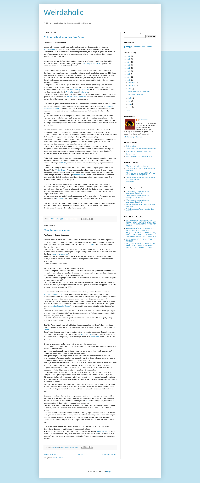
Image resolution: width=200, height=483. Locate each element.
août (130, 89)
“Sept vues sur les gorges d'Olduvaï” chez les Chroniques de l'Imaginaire (140, 174)
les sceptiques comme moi (91, 64)
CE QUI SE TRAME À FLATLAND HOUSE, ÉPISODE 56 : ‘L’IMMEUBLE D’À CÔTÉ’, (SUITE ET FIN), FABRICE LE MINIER (141, 245)
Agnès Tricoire (102, 431)
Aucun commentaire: (71, 219)
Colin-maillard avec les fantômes (64, 37)
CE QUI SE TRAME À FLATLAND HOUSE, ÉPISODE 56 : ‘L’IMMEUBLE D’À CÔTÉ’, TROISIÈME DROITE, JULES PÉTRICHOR (141, 235)
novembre (132, 86)
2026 (129, 56)
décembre (132, 83)
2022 (129, 68)
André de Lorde (61, 170)
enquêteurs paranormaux (79, 89)
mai (130, 104)
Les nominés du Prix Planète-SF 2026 (139, 156)
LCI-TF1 (63, 163)
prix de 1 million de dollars (76, 97)
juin (130, 101)
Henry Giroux (86, 334)
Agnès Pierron (78, 175)
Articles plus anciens (109, 454)
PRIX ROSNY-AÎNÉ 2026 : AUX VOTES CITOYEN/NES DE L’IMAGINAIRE (139, 229)
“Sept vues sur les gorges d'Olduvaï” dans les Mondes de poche (140, 178)
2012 (129, 111)
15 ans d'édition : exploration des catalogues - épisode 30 (137, 196)
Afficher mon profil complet (133, 137)
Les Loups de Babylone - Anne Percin (139, 151)
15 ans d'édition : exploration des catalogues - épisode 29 (137, 201)
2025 (129, 59)
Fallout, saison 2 (131, 146)
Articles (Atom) (58, 458)
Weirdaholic (64, 12)
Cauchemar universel (57, 230)
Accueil (80, 454)
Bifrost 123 (130, 182)
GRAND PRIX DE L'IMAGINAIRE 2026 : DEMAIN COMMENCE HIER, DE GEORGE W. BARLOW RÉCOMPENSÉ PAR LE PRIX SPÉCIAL (141, 223)
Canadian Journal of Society (59, 306)
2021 (129, 71)
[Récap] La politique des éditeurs (138, 47)
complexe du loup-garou (53, 294)
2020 (129, 74)
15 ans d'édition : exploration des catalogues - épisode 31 (137, 192)
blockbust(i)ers (49, 49)
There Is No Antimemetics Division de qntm (140, 149)
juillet (130, 98)
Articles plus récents (51, 454)
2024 (129, 62)
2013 (129, 80)
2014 (129, 77)
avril (130, 107)
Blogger (109, 472)
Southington (83, 92)
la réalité (59, 198)
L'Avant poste (130, 154)
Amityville (69, 92)
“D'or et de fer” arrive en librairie (137, 166)
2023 (129, 65)
